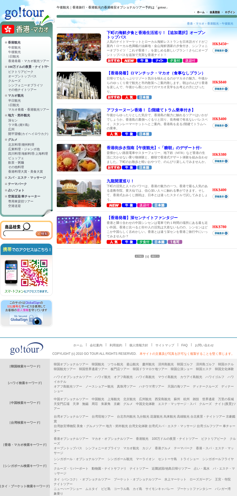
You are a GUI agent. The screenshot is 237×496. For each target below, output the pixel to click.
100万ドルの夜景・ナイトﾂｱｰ (28, 67)
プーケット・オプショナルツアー (137, 479)
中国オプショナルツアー (71, 399)
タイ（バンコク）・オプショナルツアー (82, 479)
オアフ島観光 (123, 377)
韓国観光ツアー (65, 369)
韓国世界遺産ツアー (93, 369)
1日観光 (13, 56)
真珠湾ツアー (126, 386)
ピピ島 (106, 489)
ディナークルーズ (205, 386)
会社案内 (96, 345)
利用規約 (116, 345)
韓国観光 (98, 364)
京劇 (117, 404)
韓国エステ (204, 369)
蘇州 (177, 399)
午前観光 (14, 47)
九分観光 (143, 416)
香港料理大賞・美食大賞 (25, 171)
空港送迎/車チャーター (24, 196)
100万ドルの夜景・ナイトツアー (175, 439)
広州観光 (145, 399)
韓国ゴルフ (185, 364)
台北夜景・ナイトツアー (207, 416)
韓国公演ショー (182, 369)
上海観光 (113, 399)
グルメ (12, 139)
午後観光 (14, 52)
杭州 (186, 399)
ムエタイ (91, 489)
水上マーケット (175, 479)
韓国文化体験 (224, 369)
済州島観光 (166, 364)
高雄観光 (183, 416)
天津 (76, 404)
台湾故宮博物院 (65, 426)
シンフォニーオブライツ (25, 85)
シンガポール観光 (120, 459)
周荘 (95, 404)
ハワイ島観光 (145, 377)
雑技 (196, 399)
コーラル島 (122, 489)
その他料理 (16, 167)
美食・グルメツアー (91, 426)
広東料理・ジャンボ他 (24, 149)
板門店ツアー (120, 369)
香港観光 (14, 42)
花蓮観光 (156, 416)
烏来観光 (170, 416)
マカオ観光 (16, 95)
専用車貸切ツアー (20, 201)
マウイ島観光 (167, 377)
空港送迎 (14, 206)
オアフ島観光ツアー (68, 386)
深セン (13, 120)
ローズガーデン (201, 479)
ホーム (78, 345)
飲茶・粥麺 (16, 162)
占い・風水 (202, 468)
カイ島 (137, 489)
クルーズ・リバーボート (71, 468)
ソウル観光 (115, 364)
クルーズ (14, 81)
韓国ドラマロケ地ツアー (150, 369)
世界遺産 (208, 399)
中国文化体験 (145, 404)
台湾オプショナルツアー (71, 416)
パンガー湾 (223, 489)
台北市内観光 (126, 416)
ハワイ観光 (103, 377)
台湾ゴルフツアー (209, 426)
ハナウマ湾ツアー (151, 386)
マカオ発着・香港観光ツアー (28, 109)
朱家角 (106, 404)
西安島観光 (163, 399)
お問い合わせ (204, 345)
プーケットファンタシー (194, 489)
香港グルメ (163, 448)
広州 (11, 129)
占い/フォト (16, 190)
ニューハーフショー (68, 489)
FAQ (184, 345)
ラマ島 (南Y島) (18, 125)
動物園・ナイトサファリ (109, 468)
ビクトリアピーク (20, 72)
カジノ (147, 448)
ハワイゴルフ (214, 377)
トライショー (189, 459)
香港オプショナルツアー (71, 439)
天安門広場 (62, 404)
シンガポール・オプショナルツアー (79, 459)
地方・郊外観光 (19, 115)
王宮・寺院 (223, 479)
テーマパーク (17, 184)
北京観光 (129, 399)
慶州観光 (148, 364)
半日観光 (14, 100)
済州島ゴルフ (205, 364)
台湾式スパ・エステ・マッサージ (172, 426)
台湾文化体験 (138, 426)
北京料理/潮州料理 (21, 145)
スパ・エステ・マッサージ (27, 177)
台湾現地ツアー (103, 416)
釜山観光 (132, 364)
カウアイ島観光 (191, 377)
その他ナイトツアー (22, 90)
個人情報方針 (138, 345)
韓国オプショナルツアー (71, 364)
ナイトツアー (139, 468)
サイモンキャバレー (159, 489)
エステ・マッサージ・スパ (177, 404)
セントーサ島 (167, 459)
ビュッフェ (16, 158)
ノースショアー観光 (99, 386)
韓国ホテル (226, 364)
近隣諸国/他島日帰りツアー (171, 468)
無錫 (85, 404)
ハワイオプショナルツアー (73, 377)
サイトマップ (164, 345)
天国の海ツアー (178, 386)
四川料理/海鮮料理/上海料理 (28, 153)
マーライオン (145, 459)
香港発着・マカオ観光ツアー (28, 61)
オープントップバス (22, 76)
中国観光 (98, 399)
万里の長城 (226, 399)
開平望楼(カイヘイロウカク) (28, 134)
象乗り (58, 493)
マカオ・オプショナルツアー (112, 439)
